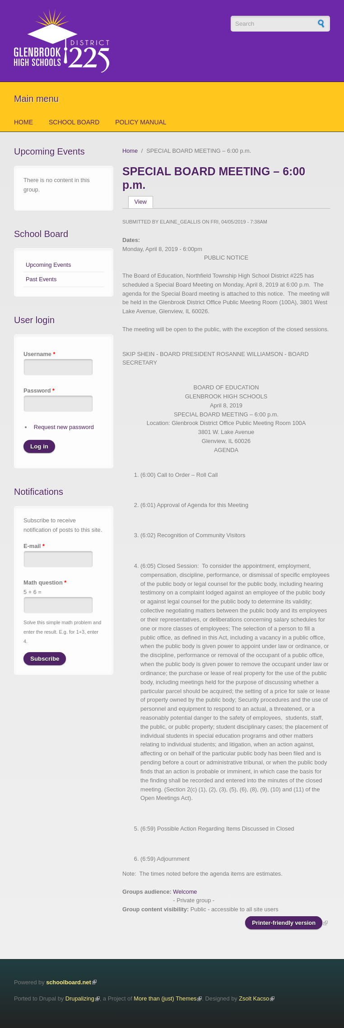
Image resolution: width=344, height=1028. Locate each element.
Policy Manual (140, 122)
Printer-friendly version (284, 922)
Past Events (41, 279)
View (144, 201)
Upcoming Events (48, 264)
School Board (74, 122)
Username (39, 354)
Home (23, 122)
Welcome (185, 891)
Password (39, 390)
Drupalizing (79, 998)
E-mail (34, 546)
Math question (44, 582)
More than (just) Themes (165, 998)
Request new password (64, 427)
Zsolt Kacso (254, 998)
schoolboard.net (68, 982)
